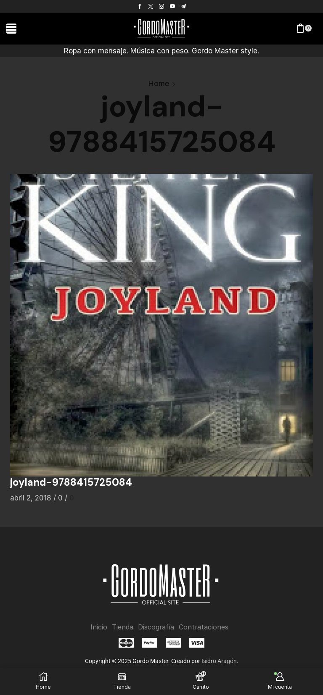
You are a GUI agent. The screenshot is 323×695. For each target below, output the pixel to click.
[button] (11, 29)
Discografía (156, 627)
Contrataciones (203, 627)
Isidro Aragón (219, 660)
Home (158, 83)
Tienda (122, 627)
